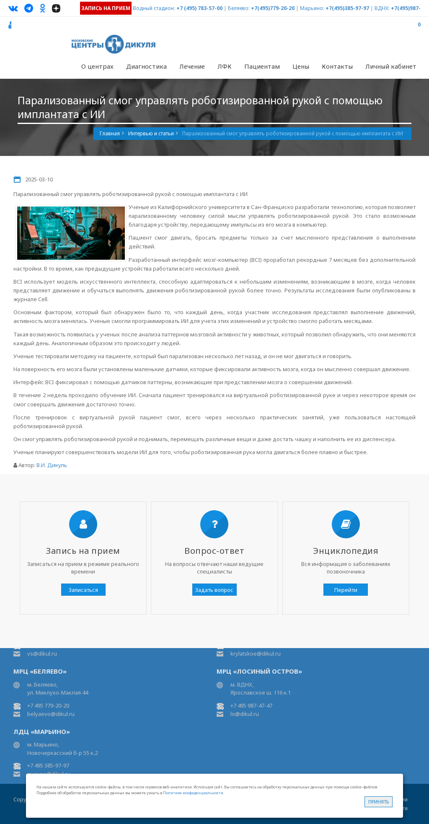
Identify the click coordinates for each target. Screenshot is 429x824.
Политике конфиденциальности (193, 793)
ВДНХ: (382, 8)
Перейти (345, 590)
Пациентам (262, 66)
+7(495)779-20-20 (273, 8)
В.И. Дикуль (51, 465)
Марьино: (312, 8)
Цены (300, 66)
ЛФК (224, 66)
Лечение (192, 66)
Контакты (337, 66)
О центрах (97, 66)
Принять (378, 801)
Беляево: (239, 8)
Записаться (83, 590)
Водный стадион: (154, 8)
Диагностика (146, 66)
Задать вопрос (214, 590)
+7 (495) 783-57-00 (199, 8)
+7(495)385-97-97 (347, 8)
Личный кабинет (390, 66)
